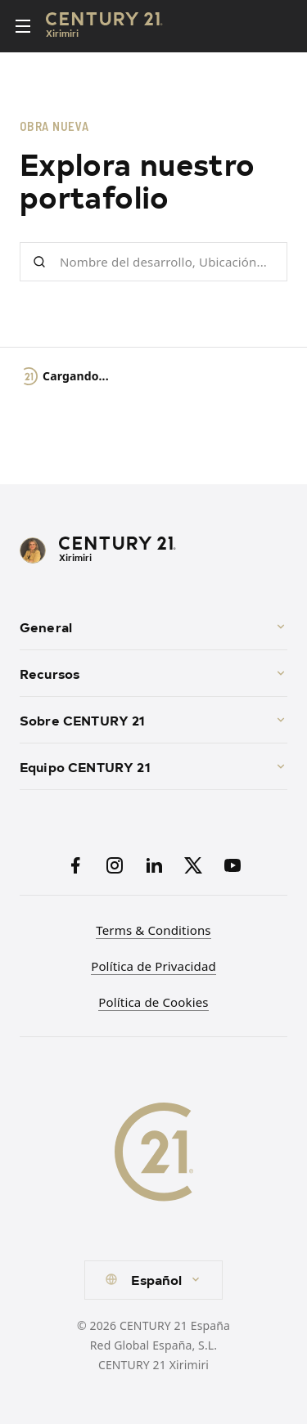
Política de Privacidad (153, 966)
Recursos (153, 673)
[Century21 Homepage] (104, 26)
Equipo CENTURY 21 (153, 766)
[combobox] (153, 1280)
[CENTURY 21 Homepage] (153, 551)
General (153, 627)
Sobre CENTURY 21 (153, 720)
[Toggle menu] (23, 26)
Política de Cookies (153, 1002)
